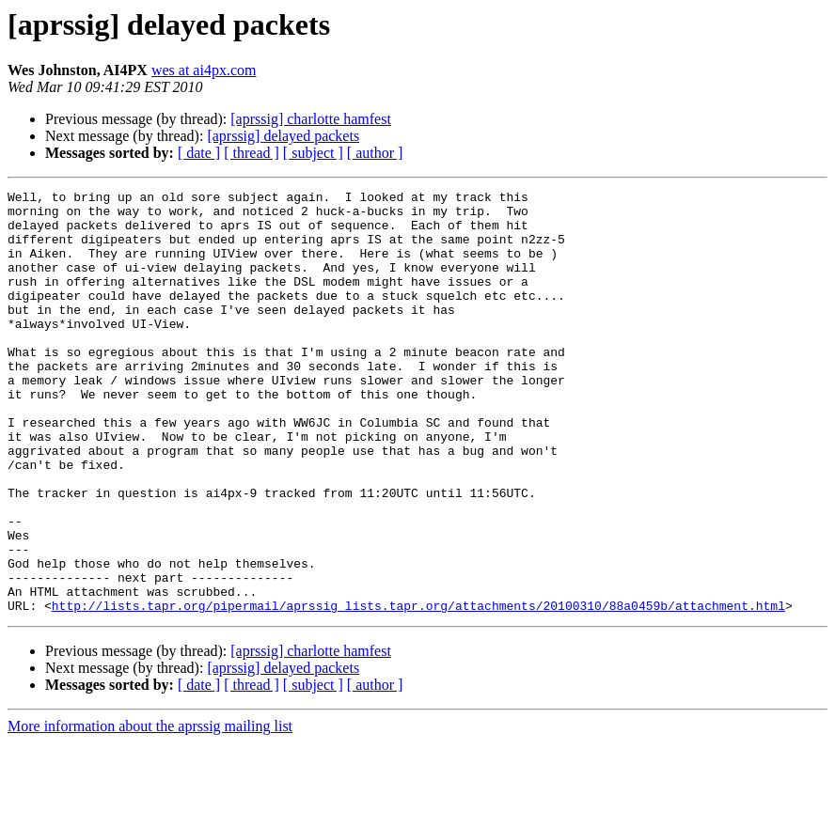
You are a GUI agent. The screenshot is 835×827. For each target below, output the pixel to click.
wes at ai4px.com (204, 70)
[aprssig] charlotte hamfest (310, 119)
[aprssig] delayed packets (283, 136)
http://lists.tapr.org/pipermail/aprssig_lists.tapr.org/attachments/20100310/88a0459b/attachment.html (418, 689)
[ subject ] (313, 153)
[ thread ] (251, 153)
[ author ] (375, 153)
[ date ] (199, 153)
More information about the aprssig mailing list (150, 811)
